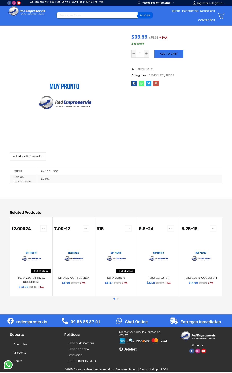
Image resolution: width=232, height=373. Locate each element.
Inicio (176, 11)
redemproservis (31, 323)
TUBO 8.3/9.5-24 (158, 279)
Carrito (18, 362)
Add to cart (168, 53)
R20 (162, 75)
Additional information (28, 156)
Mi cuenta (20, 354)
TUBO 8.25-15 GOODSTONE (201, 279)
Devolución (75, 356)
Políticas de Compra (81, 344)
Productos (190, 11)
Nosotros (207, 11)
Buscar (145, 15)
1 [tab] (114, 300)
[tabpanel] (31, 257)
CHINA (45, 179)
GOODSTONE (49, 171)
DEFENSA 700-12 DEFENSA (73, 279)
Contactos (206, 20)
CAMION (153, 75)
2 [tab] (118, 300)
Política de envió (78, 350)
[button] (221, 16)
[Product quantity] (140, 53)
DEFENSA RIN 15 (116, 279)
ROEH (164, 370)
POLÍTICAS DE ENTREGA (82, 362)
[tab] (28, 156)
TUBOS (170, 75)
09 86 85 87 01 (85, 323)
